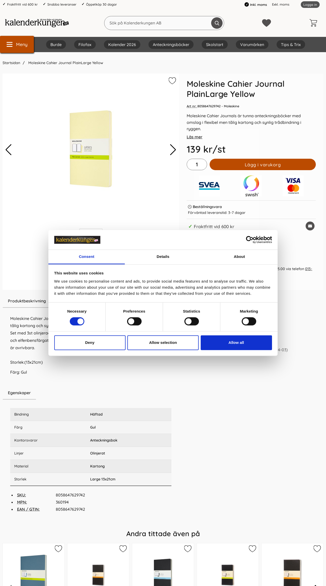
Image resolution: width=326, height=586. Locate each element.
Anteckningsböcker (171, 44)
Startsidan (11, 63)
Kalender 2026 (122, 44)
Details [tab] (163, 256)
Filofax (84, 44)
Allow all (236, 342)
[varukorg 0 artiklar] (314, 23)
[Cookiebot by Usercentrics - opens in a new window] (249, 240)
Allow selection (163, 342)
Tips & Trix (291, 44)
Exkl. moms (280, 4)
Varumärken (252, 44)
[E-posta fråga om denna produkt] (310, 226)
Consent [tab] (86, 256)
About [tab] (239, 256)
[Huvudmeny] (17, 44)
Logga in (310, 5)
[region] (91, 393)
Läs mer (194, 136)
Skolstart (214, 44)
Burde (56, 44)
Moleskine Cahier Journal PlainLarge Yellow (65, 63)
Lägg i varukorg (263, 164)
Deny (89, 342)
